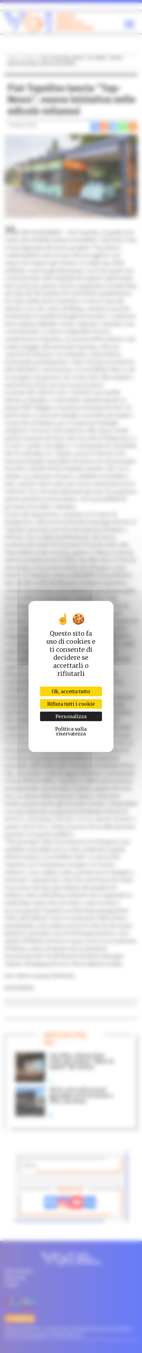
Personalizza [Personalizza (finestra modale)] (71, 716)
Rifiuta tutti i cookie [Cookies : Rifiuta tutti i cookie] (71, 704)
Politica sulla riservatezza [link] (71, 731)
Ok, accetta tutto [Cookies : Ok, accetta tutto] (71, 691)
